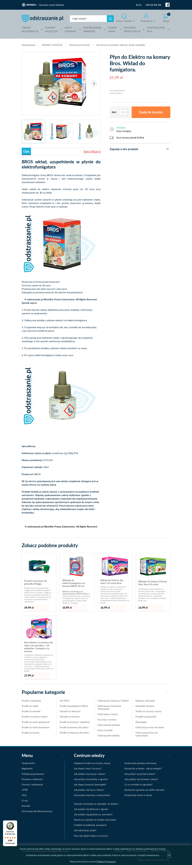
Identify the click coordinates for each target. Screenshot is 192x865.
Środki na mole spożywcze (36, 721)
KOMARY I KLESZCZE (52, 45)
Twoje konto (146, 21)
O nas (25, 800)
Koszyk (166, 18)
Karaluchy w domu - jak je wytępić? (143, 768)
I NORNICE (71, 29)
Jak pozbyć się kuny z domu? (89, 789)
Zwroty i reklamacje (32, 784)
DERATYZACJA (132, 29)
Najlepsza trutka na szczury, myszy (92, 763)
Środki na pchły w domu (34, 716)
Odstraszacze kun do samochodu (146, 734)
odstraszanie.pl (42, 18)
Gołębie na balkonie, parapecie (90, 824)
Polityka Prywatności (106, 861)
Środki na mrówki (31, 711)
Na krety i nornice (107, 719)
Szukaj (110, 18)
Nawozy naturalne (145, 700)
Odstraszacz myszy (108, 714)
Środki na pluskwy (31, 700)
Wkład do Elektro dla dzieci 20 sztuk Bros (111, 581)
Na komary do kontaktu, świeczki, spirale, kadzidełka (120, 45)
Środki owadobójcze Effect (74, 705)
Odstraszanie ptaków (109, 724)
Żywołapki (141, 721)
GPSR (25, 789)
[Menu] (15, 822)
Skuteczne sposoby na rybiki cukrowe (144, 789)
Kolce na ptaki (105, 730)
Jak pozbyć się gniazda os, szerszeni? (93, 814)
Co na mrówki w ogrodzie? (138, 784)
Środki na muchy (30, 732)
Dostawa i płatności (32, 779)
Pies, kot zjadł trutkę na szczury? (91, 835)
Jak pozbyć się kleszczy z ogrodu (91, 809)
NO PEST (65, 700)
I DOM (112, 29)
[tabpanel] (61, 82)
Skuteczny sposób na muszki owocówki (95, 819)
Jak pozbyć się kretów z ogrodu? (91, 779)
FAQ (24, 795)
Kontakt (26, 805)
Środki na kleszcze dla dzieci (74, 732)
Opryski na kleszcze (70, 711)
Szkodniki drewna (144, 705)
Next (94, 83)
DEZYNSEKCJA (30, 29)
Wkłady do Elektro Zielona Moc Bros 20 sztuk (152, 583)
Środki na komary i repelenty (75, 721)
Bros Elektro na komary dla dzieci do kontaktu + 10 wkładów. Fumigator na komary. (38, 647)
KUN (156, 29)
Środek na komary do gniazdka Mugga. (35, 582)
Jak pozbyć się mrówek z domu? (141, 779)
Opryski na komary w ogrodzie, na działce (96, 803)
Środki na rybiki (30, 705)
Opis (26, 151)
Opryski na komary (70, 716)
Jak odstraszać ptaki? (85, 830)
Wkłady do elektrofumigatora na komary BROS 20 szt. (73, 583)
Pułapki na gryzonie (145, 716)
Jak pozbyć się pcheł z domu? (139, 773)
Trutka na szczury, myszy (148, 711)
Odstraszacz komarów (79, 45)
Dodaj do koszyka (151, 112)
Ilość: (114, 112)
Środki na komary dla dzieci (74, 727)
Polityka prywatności (33, 773)
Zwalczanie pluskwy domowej (140, 763)
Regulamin (27, 768)
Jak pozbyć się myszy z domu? (90, 773)
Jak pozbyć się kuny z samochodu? (92, 795)
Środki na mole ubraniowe (35, 727)
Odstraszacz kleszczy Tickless (113, 700)
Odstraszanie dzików (109, 735)
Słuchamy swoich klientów (51, 5)
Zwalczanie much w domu (138, 795)
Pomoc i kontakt (123, 21)
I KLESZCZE (51, 29)
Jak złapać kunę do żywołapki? (90, 784)
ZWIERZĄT (92, 29)
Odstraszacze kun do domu (149, 727)
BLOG (139, 5)
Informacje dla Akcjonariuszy (37, 811)
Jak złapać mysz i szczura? (87, 768)
